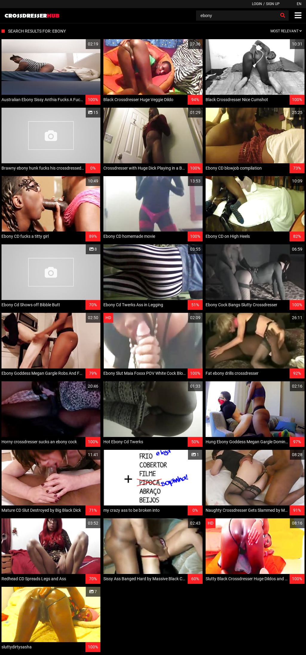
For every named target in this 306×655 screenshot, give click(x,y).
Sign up (273, 4)
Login (257, 4)
